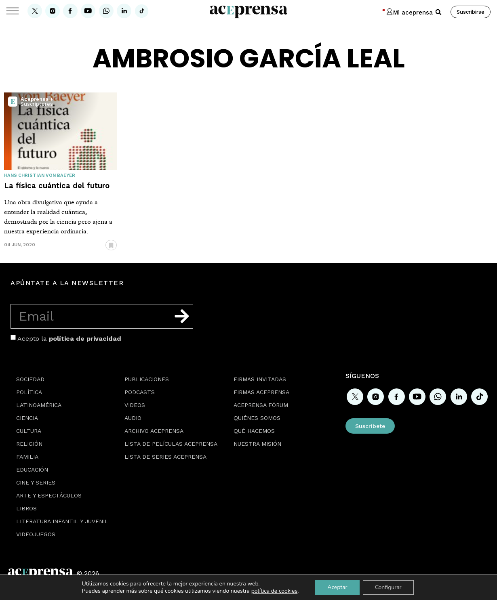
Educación (32, 469)
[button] (438, 12)
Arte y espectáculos (49, 495)
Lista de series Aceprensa (165, 456)
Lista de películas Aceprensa (170, 444)
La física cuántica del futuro (57, 185)
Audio (132, 418)
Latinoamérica (38, 405)
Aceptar (337, 587)
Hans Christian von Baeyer (39, 175)
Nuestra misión (257, 444)
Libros (26, 508)
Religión (29, 444)
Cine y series (35, 482)
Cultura (28, 431)
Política (29, 392)
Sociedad (30, 379)
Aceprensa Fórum (261, 405)
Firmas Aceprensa (261, 392)
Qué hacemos (254, 431)
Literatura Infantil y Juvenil (62, 521)
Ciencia (27, 418)
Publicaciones (146, 379)
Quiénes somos (257, 418)
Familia (27, 456)
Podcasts (139, 392)
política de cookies (274, 591)
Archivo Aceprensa (153, 431)
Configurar (388, 587)
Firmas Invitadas (260, 379)
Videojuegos (35, 534)
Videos (134, 405)
